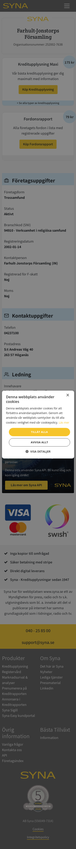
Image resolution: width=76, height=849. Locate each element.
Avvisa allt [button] (39, 442)
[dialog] (38, 424)
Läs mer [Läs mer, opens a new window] (64, 422)
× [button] (67, 395)
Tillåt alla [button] (39, 432)
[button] (38, 451)
